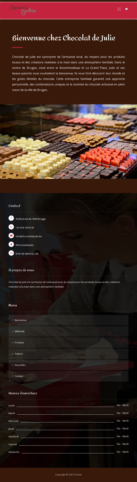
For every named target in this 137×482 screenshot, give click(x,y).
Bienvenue (21, 321)
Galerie (19, 355)
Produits (19, 344)
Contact (19, 377)
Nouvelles (20, 366)
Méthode (20, 332)
